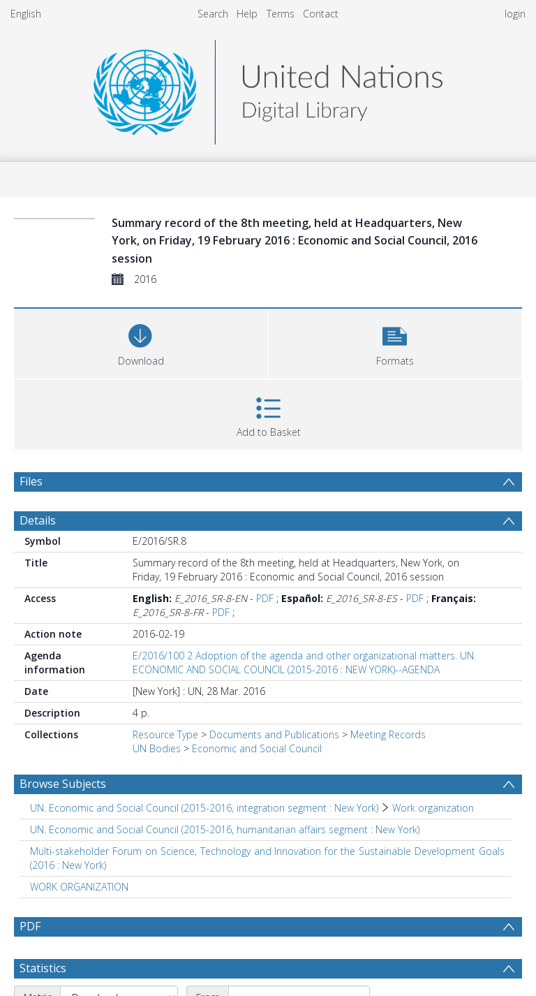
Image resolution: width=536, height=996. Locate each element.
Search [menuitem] (213, 13)
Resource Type (165, 734)
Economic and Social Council (257, 748)
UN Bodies (157, 748)
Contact (320, 13)
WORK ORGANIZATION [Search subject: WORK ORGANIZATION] (79, 886)
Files (31, 481)
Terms (281, 13)
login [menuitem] (515, 13)
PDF (265, 598)
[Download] (140, 342)
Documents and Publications (274, 734)
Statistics (43, 968)
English (25, 13)
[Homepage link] (268, 88)
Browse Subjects (63, 783)
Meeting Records (388, 734)
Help (247, 13)
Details (38, 520)
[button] (394, 342)
